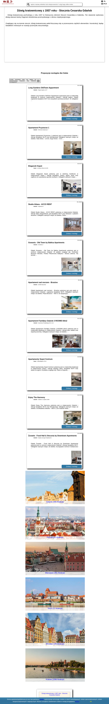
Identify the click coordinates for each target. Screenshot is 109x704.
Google (42, 699)
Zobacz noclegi (71, 119)
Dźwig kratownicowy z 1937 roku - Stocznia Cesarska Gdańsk (54, 694)
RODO (77, 701)
